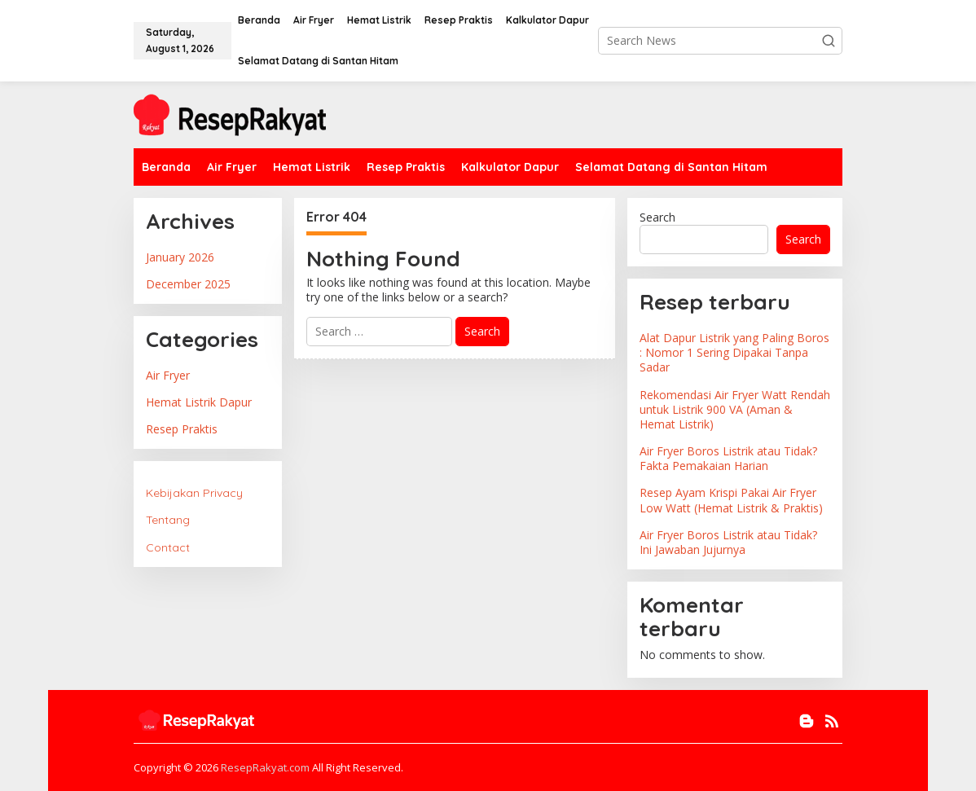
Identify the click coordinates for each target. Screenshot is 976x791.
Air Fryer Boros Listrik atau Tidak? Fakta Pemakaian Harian (728, 458)
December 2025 (188, 284)
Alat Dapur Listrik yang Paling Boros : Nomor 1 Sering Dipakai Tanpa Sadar (734, 352)
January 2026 (180, 257)
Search (657, 217)
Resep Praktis (182, 429)
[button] (828, 41)
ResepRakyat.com (265, 767)
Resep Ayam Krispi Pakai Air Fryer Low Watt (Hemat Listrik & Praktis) (731, 500)
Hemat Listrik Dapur (199, 402)
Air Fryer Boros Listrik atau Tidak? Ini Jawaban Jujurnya (728, 542)
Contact (168, 547)
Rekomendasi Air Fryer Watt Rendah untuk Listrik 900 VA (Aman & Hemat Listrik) (735, 409)
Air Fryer (168, 375)
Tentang (168, 519)
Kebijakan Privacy (194, 493)
